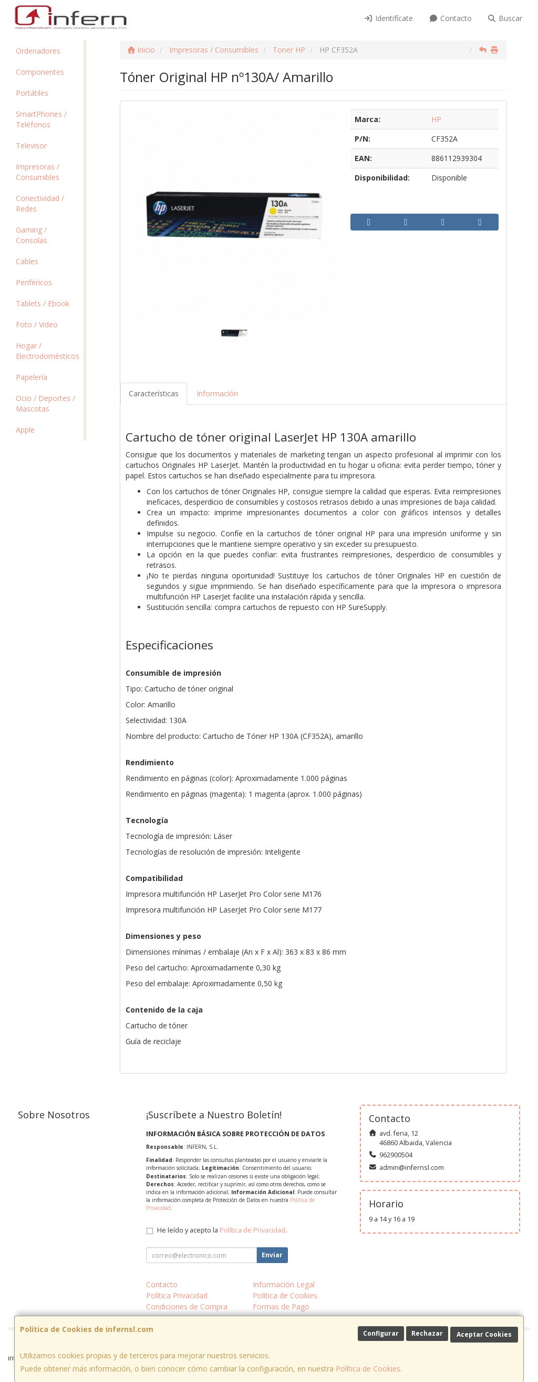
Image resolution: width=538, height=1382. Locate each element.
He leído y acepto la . (222, 1230)
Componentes (40, 72)
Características (154, 393)
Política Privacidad (177, 1295)
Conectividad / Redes (40, 203)
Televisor (31, 146)
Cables (27, 261)
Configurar (381, 1333)
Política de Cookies (368, 1369)
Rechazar (427, 1333)
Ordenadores (38, 51)
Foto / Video (37, 324)
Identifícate (388, 18)
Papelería (31, 377)
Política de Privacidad (252, 1230)
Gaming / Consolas (31, 235)
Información (217, 393)
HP (436, 119)
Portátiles (32, 93)
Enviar (272, 1254)
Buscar (505, 18)
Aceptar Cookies (484, 1334)
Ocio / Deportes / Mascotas (45, 403)
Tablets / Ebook (42, 303)
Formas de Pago (281, 1306)
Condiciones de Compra (186, 1306)
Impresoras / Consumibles (37, 172)
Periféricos (34, 282)
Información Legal (284, 1284)
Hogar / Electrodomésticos (47, 351)
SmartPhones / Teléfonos (41, 119)
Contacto (450, 18)
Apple (25, 430)
